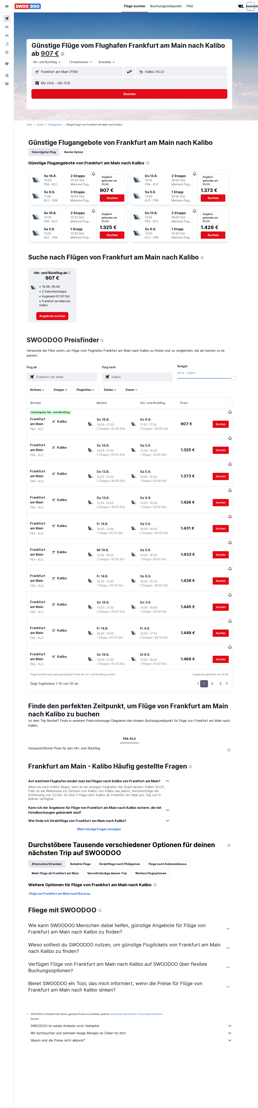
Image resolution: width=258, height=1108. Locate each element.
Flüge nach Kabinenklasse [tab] (174, 819)
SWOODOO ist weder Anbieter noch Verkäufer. (138, 980)
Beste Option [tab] (80, 152)
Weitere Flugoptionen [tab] (157, 828)
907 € (56, 53)
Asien (47, 124)
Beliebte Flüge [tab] (87, 819)
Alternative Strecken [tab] (53, 819)
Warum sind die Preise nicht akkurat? (138, 995)
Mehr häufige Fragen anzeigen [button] (105, 784)
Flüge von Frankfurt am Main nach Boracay (66, 848)
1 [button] (210, 639)
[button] (6, 6)
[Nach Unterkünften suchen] (7, 27)
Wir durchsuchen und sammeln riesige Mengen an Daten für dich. (138, 988)
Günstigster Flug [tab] (50, 152)
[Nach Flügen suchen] (7, 19)
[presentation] (69, 54)
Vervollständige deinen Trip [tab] (113, 828)
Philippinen (61, 124)
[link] (59, 316)
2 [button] (219, 639)
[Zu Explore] (7, 52)
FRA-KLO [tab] (136, 693)
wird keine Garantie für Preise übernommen (143, 969)
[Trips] (7, 64)
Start (36, 124)
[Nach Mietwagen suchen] (7, 35)
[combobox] (54, 62)
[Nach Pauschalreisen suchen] (7, 44)
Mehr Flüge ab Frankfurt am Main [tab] (61, 828)
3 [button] (227, 639)
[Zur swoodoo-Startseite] (28, 6)
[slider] (240, 378)
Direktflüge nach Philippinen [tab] (126, 819)
